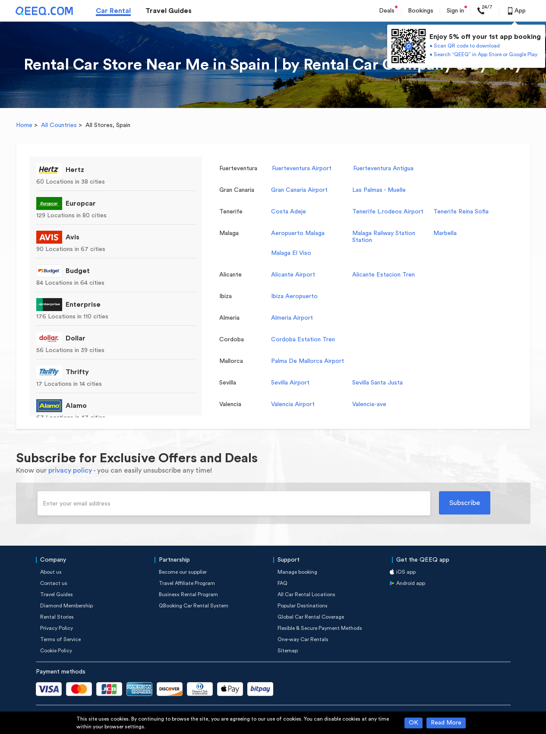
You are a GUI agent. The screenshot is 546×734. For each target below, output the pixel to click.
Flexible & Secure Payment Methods (320, 628)
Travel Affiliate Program (187, 583)
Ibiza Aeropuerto (294, 296)
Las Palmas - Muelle (379, 190)
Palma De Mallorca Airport (307, 361)
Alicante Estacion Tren (383, 275)
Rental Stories (57, 617)
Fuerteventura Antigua (383, 168)
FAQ (282, 583)
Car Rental (113, 10)
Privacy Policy (56, 628)
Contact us (53, 583)
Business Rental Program (188, 594)
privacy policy (70, 470)
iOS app (406, 572)
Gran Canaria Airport (299, 190)
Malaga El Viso (291, 253)
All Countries (59, 125)
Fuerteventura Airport (301, 168)
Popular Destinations (303, 605)
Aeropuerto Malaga (298, 233)
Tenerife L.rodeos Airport (387, 212)
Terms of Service (60, 639)
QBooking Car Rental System (193, 605)
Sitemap (288, 650)
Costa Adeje (288, 212)
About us (51, 572)
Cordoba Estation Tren (303, 340)
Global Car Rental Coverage (311, 617)
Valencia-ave (369, 404)
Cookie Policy (56, 650)
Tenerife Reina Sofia (461, 212)
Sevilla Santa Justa (377, 383)
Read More (446, 723)
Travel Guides (168, 10)
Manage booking (297, 572)
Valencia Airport (293, 404)
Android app (410, 583)
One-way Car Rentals (303, 639)
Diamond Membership (66, 605)
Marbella (445, 233)
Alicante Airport (293, 275)
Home (24, 125)
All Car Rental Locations (306, 594)
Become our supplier (183, 572)
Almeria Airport (292, 318)
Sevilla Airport (290, 383)
